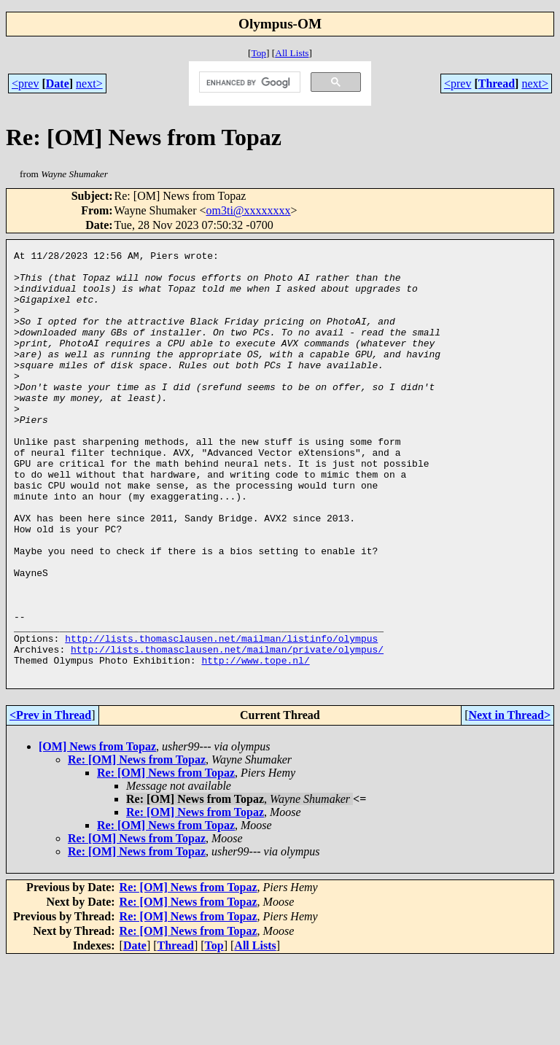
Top (258, 52)
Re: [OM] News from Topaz (137, 845)
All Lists (291, 52)
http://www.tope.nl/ (255, 743)
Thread (496, 83)
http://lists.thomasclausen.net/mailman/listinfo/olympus (221, 716)
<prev (25, 83)
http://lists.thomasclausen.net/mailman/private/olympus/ (227, 730)
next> (89, 83)
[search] (248, 82)
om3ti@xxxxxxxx (248, 210)
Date (57, 83)
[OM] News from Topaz (97, 831)
